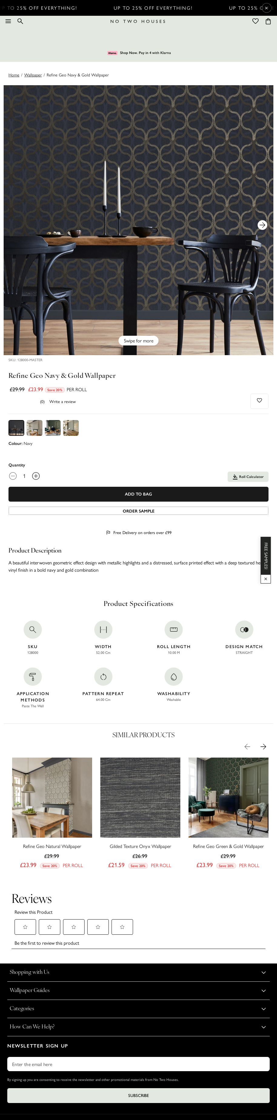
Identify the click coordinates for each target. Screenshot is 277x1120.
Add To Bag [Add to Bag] (138, 494)
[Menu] (8, 21)
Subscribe (138, 1095)
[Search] (20, 21)
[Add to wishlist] (259, 400)
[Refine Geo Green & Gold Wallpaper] (229, 815)
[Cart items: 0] (268, 21)
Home (13, 75)
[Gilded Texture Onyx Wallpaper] (140, 815)
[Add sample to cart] (138, 510)
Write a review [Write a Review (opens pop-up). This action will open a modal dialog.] (62, 401)
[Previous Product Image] (247, 747)
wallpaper (33, 75)
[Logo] (138, 21)
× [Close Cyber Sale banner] (266, 8)
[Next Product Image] (262, 225)
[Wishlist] (255, 21)
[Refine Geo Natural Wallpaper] (52, 815)
